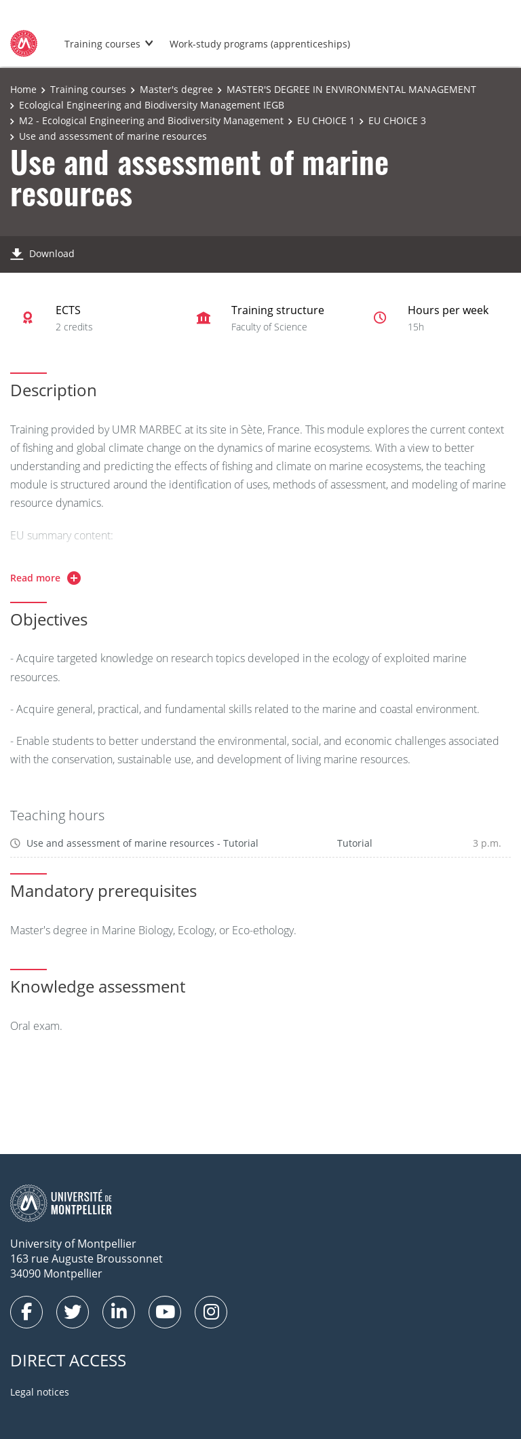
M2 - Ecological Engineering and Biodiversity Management (151, 120)
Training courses (102, 43)
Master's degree (176, 89)
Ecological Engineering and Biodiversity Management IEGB (151, 104)
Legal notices (39, 1391)
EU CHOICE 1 (326, 120)
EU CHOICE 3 (397, 120)
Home (23, 89)
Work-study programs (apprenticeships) (260, 43)
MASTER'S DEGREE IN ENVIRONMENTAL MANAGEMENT (351, 89)
